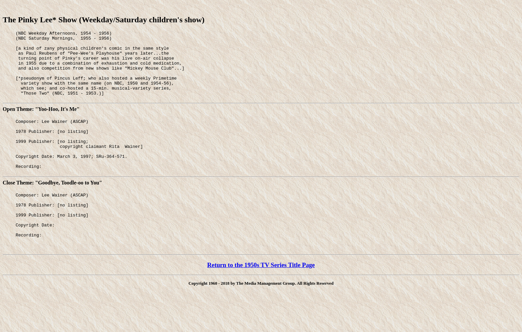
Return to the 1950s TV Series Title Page (261, 296)
